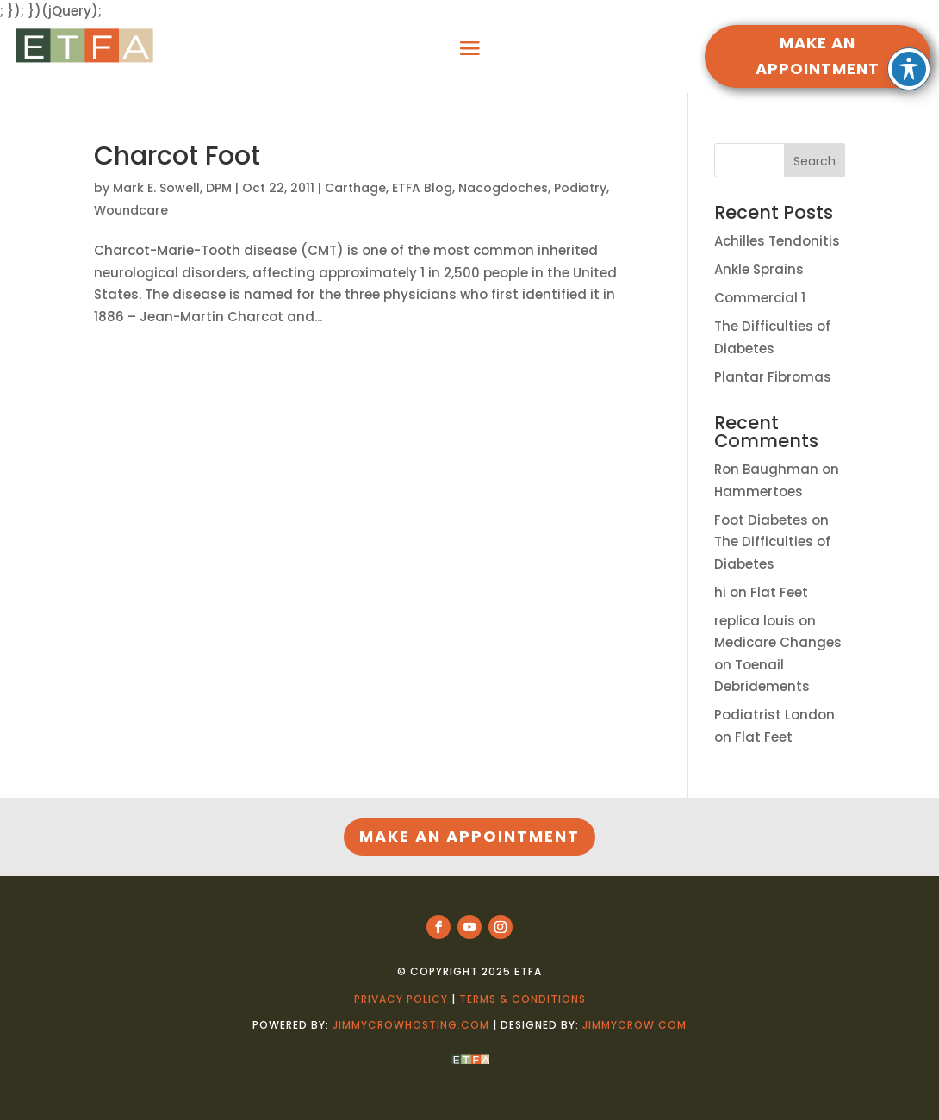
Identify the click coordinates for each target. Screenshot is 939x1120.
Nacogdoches (503, 187)
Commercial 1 (759, 298)
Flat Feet (779, 592)
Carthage (355, 187)
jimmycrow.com (634, 1024)
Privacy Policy (401, 999)
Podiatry (580, 187)
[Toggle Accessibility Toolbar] (909, 26)
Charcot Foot (177, 156)
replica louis (754, 621)
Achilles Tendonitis (777, 241)
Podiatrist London (774, 715)
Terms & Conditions (522, 999)
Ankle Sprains (759, 269)
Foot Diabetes (761, 520)
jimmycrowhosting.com (411, 1024)
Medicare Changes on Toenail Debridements (778, 664)
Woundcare (131, 210)
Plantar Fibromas (772, 377)
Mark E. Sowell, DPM (172, 187)
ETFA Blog (422, 187)
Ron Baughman (766, 469)
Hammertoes (758, 491)
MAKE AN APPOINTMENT (818, 56)
